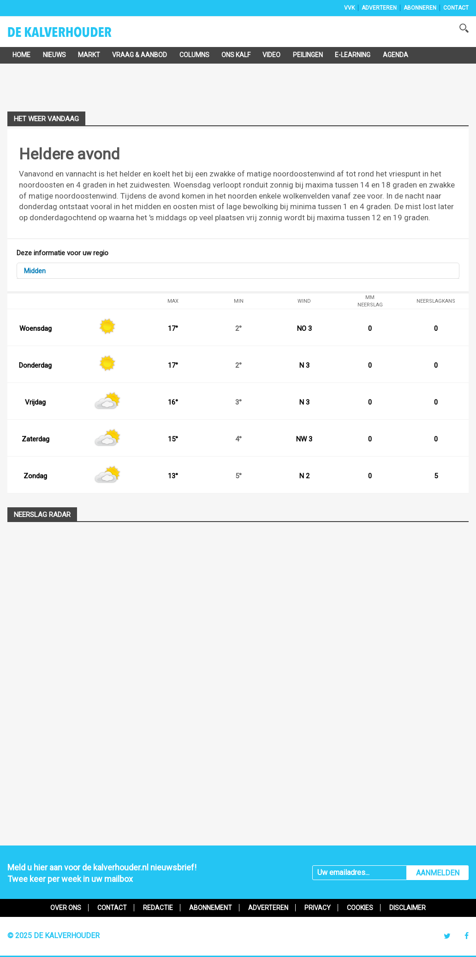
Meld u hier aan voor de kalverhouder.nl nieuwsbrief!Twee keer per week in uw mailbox (101, 873)
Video (271, 55)
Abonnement (210, 907)
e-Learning (352, 55)
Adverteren (379, 8)
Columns (194, 55)
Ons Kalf (235, 55)
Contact (456, 8)
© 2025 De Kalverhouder (53, 935)
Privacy (317, 907)
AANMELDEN (437, 873)
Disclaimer (407, 907)
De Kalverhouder (71, 35)
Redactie (158, 907)
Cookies (360, 907)
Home (21, 55)
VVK (349, 8)
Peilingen (308, 55)
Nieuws (54, 55)
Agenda (395, 55)
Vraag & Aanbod (139, 55)
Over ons (65, 907)
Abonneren (420, 8)
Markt (89, 55)
